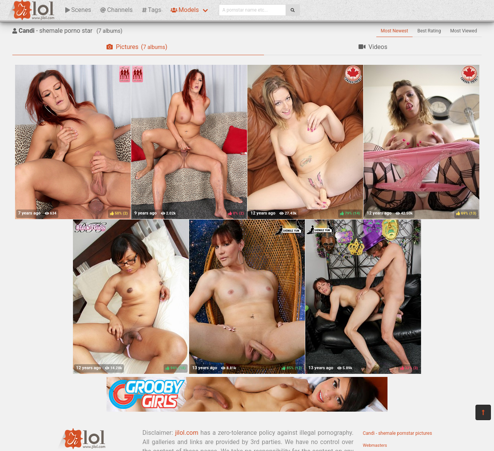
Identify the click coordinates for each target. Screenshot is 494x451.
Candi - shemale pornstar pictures (397, 433)
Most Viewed (463, 31)
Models (185, 10)
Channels (116, 10)
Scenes (78, 10)
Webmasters (375, 445)
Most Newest (394, 31)
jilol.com (186, 432)
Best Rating (429, 31)
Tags (151, 10)
